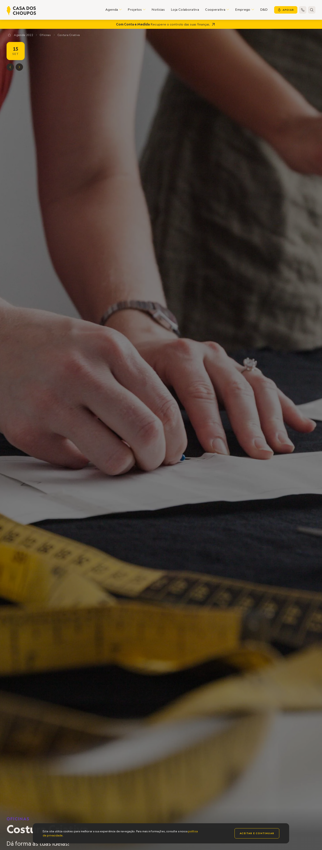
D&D (264, 9)
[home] (21, 10)
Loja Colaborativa (185, 9)
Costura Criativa (69, 35)
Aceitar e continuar (257, 833)
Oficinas (18, 818)
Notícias (158, 9)
